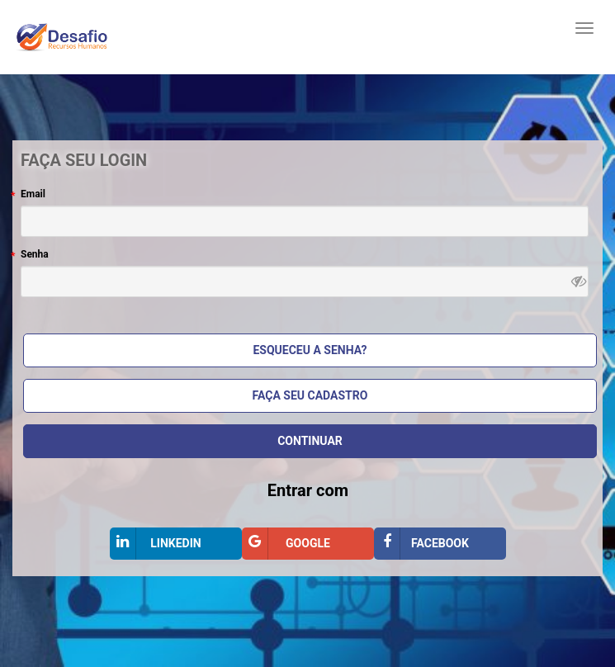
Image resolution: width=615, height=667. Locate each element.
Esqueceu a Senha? (310, 350)
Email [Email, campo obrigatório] (33, 194)
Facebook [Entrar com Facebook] (421, 543)
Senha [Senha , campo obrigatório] (35, 254)
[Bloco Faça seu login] (307, 358)
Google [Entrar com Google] (286, 543)
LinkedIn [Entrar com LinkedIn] (155, 543)
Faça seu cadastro (310, 395)
